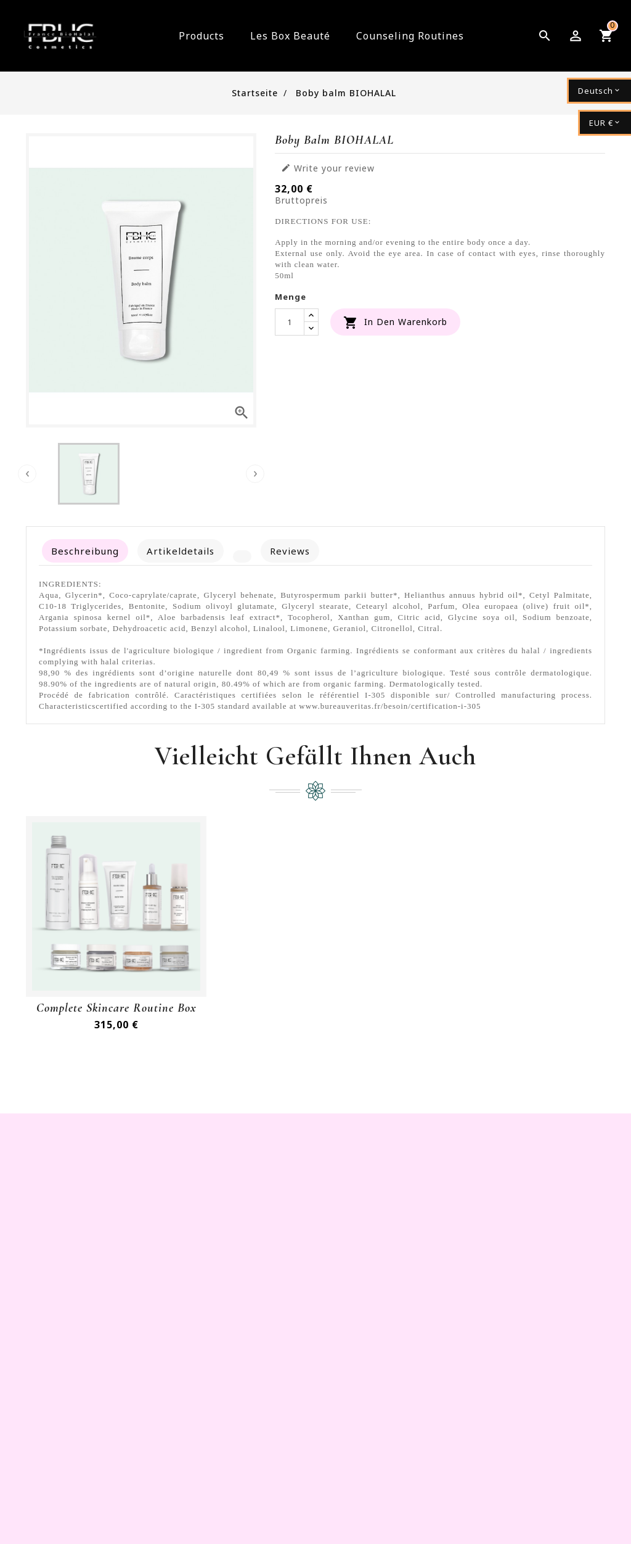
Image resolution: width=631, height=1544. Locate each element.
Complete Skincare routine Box (116, 1008)
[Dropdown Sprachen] (599, 91)
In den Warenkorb (395, 322)
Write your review (328, 168)
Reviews (290, 551)
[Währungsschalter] (604, 123)
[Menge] (289, 322)
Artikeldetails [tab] (180, 551)
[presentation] (27, 473)
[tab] (242, 556)
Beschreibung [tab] (85, 551)
